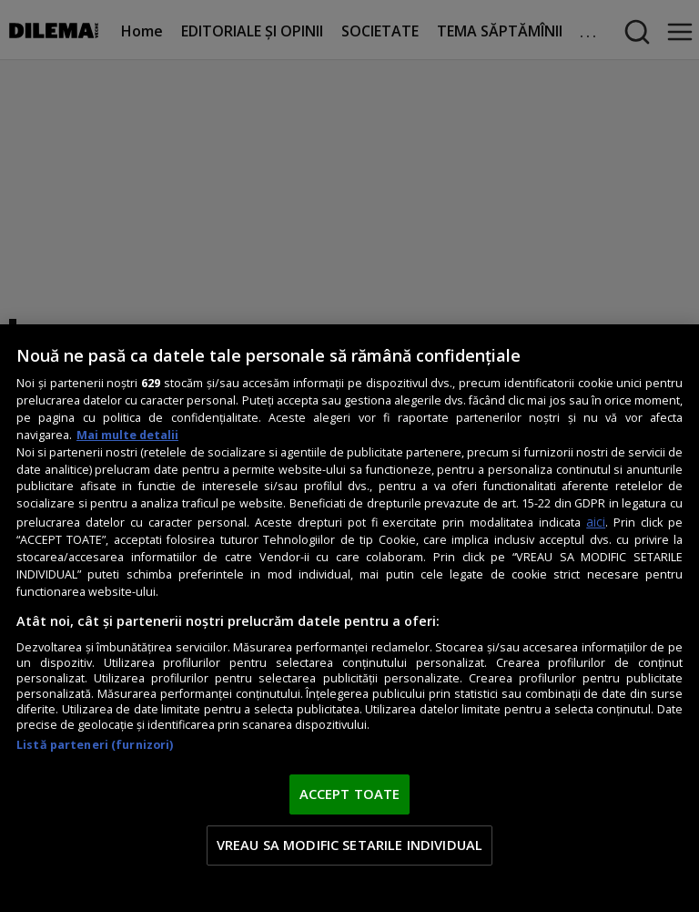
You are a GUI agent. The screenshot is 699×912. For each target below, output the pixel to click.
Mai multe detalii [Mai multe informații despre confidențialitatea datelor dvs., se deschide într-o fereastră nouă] (127, 435)
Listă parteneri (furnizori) (94, 745)
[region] (349, 618)
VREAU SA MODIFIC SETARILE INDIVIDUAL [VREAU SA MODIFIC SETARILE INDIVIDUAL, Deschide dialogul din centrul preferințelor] (349, 844)
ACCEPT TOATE (349, 793)
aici (595, 521)
